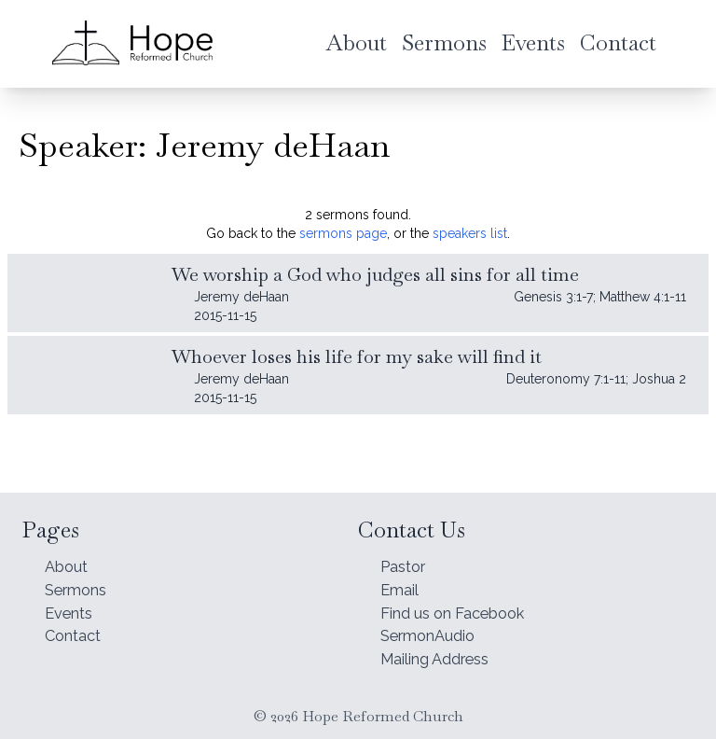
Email (401, 580)
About (69, 554)
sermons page (343, 233)
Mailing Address (443, 658)
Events (72, 606)
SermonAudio (434, 632)
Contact (76, 632)
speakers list (470, 233)
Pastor (406, 554)
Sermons (80, 580)
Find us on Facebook (463, 606)
